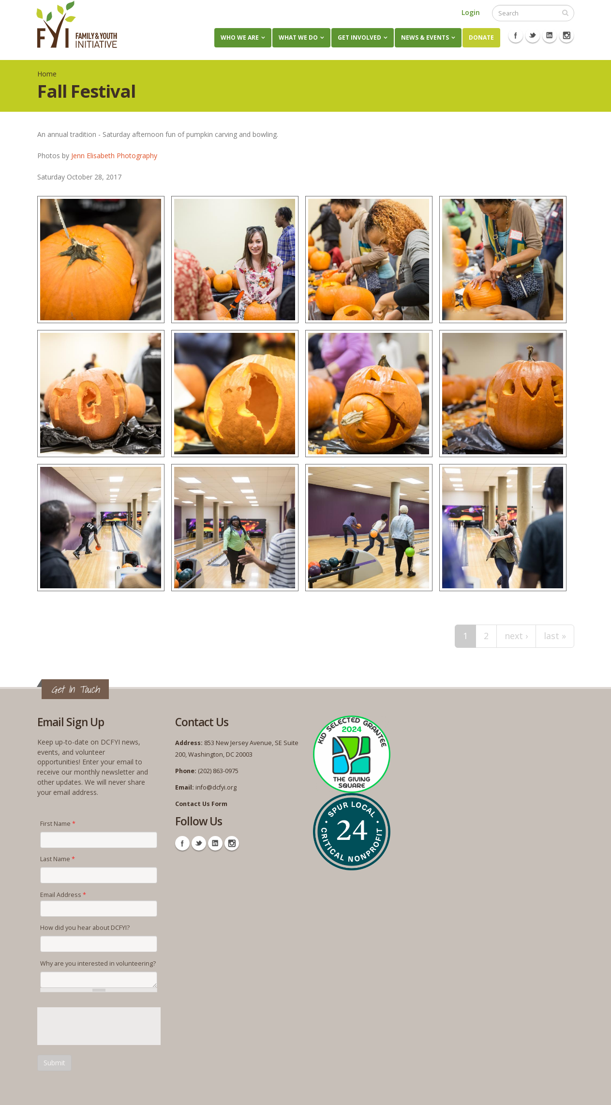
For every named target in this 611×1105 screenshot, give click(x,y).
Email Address (63, 895)
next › (516, 636)
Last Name (57, 859)
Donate (481, 37)
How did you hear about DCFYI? (85, 928)
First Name (57, 824)
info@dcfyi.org (216, 787)
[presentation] (110, 1026)
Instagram (566, 35)
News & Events (425, 37)
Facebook (515, 35)
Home (47, 73)
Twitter (532, 35)
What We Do (298, 37)
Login (471, 12)
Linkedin (549, 35)
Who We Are (240, 37)
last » (555, 636)
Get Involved (359, 37)
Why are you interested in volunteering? (98, 963)
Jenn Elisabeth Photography (114, 155)
